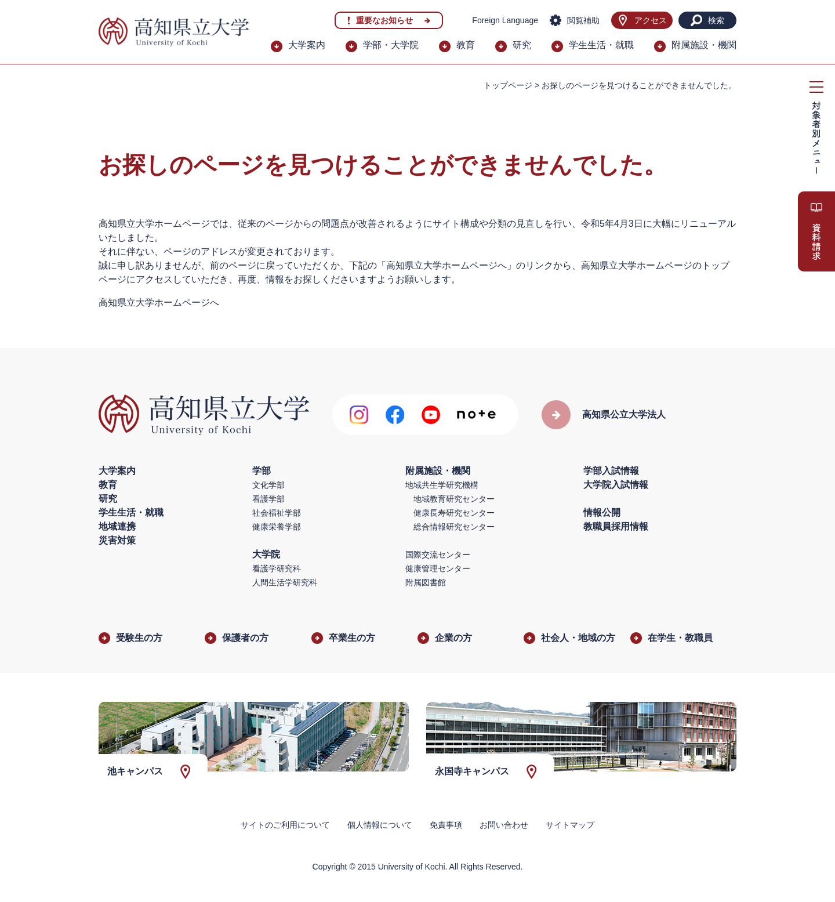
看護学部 (268, 498)
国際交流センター (437, 554)
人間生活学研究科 (284, 582)
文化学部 (268, 485)
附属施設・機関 (703, 45)
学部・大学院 (391, 45)
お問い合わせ (504, 824)
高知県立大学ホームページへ (159, 302)
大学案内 (306, 45)
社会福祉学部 (276, 512)
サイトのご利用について (285, 824)
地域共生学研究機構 (441, 485)
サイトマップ (570, 824)
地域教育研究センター (454, 498)
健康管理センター (437, 568)
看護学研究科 (276, 568)
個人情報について (379, 824)
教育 (465, 45)
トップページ (508, 85)
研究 (522, 45)
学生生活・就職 (601, 45)
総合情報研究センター (454, 526)
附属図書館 (425, 582)
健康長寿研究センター (454, 512)
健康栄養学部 (276, 526)
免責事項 (446, 824)
